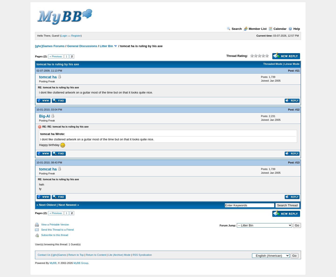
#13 (297, 162)
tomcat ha (48, 77)
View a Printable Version (55, 224)
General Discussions (82, 46)
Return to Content (96, 254)
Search (234, 29)
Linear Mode (292, 63)
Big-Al (44, 116)
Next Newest (67, 205)
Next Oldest (47, 205)
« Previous (56, 56)
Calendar (278, 29)
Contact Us (44, 254)
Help (294, 29)
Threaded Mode (272, 63)
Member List (255, 29)
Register (76, 35)
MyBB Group (81, 263)
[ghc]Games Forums (49, 46)
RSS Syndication (142, 254)
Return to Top (76, 254)
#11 (297, 70)
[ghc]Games (59, 254)
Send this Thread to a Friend (57, 229)
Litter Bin (106, 46)
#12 (297, 109)
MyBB (53, 263)
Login (64, 35)
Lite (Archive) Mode (119, 254)
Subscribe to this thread (54, 235)
